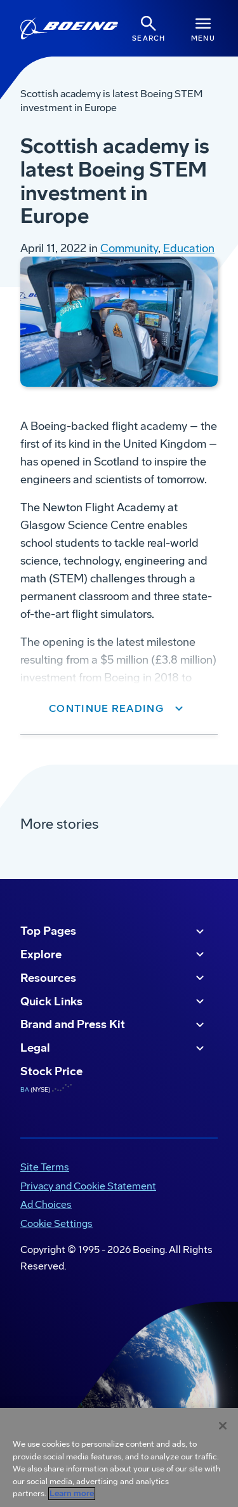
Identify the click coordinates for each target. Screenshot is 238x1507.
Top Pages (114, 931)
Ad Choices (46, 1204)
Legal (114, 1048)
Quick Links (114, 1001)
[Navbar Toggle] (203, 28)
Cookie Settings (56, 1223)
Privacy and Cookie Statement (88, 1186)
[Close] (223, 1426)
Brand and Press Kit (114, 1025)
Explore (114, 954)
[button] (119, 708)
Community (129, 248)
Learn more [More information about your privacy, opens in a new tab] (72, 1494)
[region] (119, 1457)
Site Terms (44, 1167)
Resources (114, 978)
